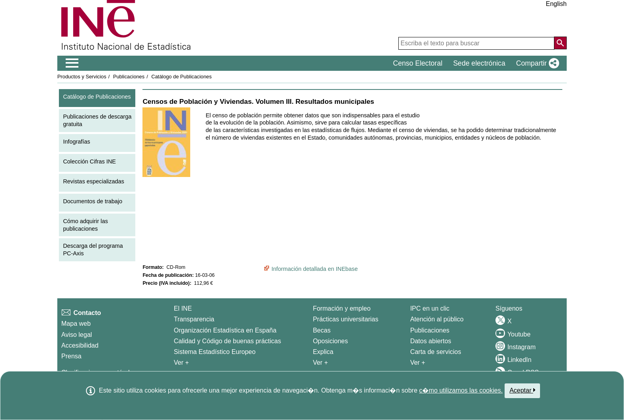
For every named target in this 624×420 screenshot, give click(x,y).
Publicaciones (128, 77)
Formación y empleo (341, 308)
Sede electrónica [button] (479, 63)
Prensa (71, 356)
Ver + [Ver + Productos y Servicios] (417, 362)
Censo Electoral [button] (417, 63)
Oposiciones (330, 341)
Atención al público (437, 319)
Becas (321, 330)
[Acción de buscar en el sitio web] (560, 43)
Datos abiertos (430, 341)
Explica (323, 351)
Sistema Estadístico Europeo (214, 351)
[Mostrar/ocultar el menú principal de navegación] (72, 63)
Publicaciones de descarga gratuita (97, 120)
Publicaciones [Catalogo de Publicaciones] (430, 330)
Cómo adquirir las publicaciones (85, 225)
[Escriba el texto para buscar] (476, 43)
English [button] (556, 3)
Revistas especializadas (93, 181)
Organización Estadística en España (225, 330)
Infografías (76, 141)
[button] (536, 63)
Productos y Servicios (81, 77)
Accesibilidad (79, 345)
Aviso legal (76, 334)
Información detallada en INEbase (314, 269)
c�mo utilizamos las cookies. (461, 390)
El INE (183, 308)
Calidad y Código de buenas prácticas (227, 341)
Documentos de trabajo (92, 201)
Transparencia (194, 319)
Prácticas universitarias (345, 319)
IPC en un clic (430, 308)
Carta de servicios (435, 351)
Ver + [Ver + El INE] (181, 362)
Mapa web (76, 323)
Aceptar (522, 390)
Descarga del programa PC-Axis (93, 250)
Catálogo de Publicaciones (181, 77)
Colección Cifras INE (89, 161)
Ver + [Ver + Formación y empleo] (320, 362)
